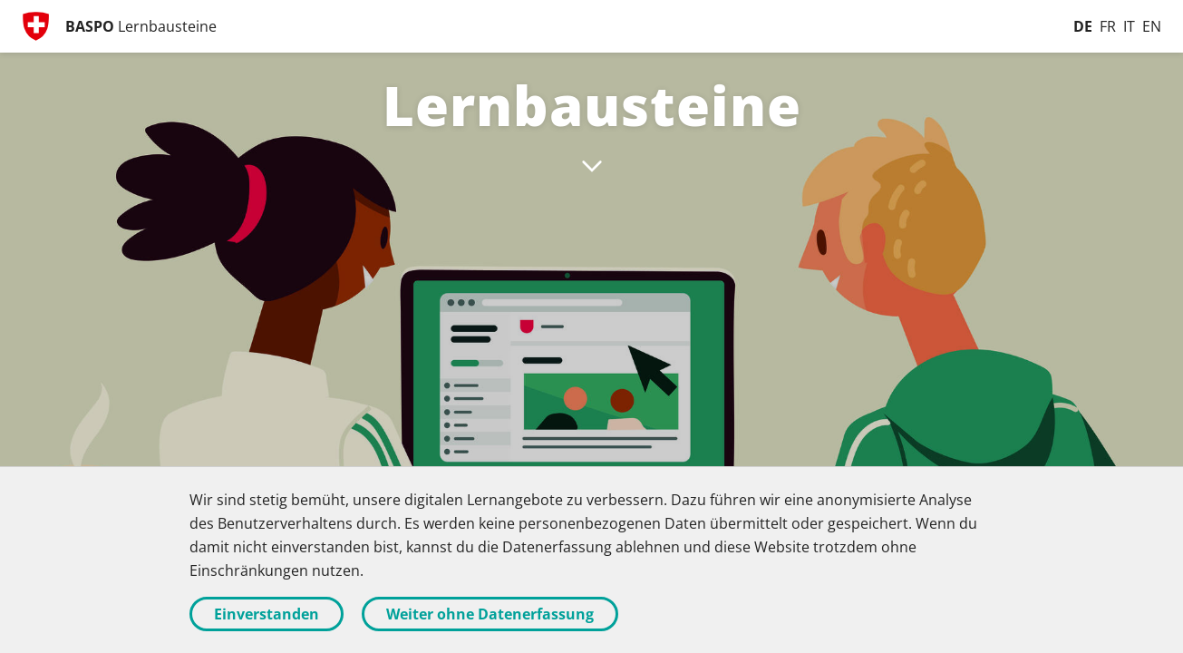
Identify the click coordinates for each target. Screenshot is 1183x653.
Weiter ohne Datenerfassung (490, 614)
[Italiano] (1129, 26)
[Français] (1108, 26)
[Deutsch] (1082, 26)
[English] (1151, 26)
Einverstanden (266, 614)
